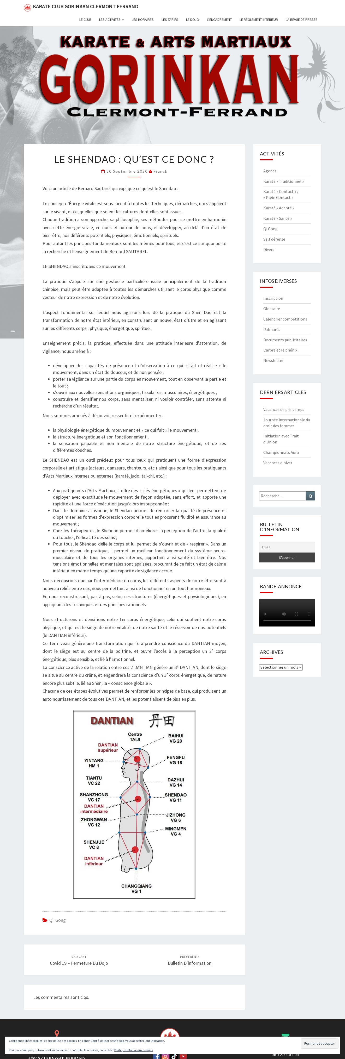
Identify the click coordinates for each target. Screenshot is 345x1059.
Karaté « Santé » (277, 218)
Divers (268, 249)
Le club (85, 19)
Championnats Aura (281, 452)
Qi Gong (57, 920)
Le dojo (192, 19)
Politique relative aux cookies (133, 1050)
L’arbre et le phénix (280, 350)
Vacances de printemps (283, 409)
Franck (161, 171)
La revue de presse (301, 19)
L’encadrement (219, 19)
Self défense (274, 239)
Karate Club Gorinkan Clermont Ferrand (81, 7)
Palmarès (271, 329)
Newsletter (273, 360)
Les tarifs (170, 19)
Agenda (270, 170)
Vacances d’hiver (277, 462)
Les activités (111, 19)
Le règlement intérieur (259, 19)
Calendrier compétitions (285, 319)
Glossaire (271, 308)
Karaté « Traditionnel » (283, 181)
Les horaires (143, 19)
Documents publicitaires (285, 339)
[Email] (287, 547)
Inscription (273, 298)
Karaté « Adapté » (278, 207)
